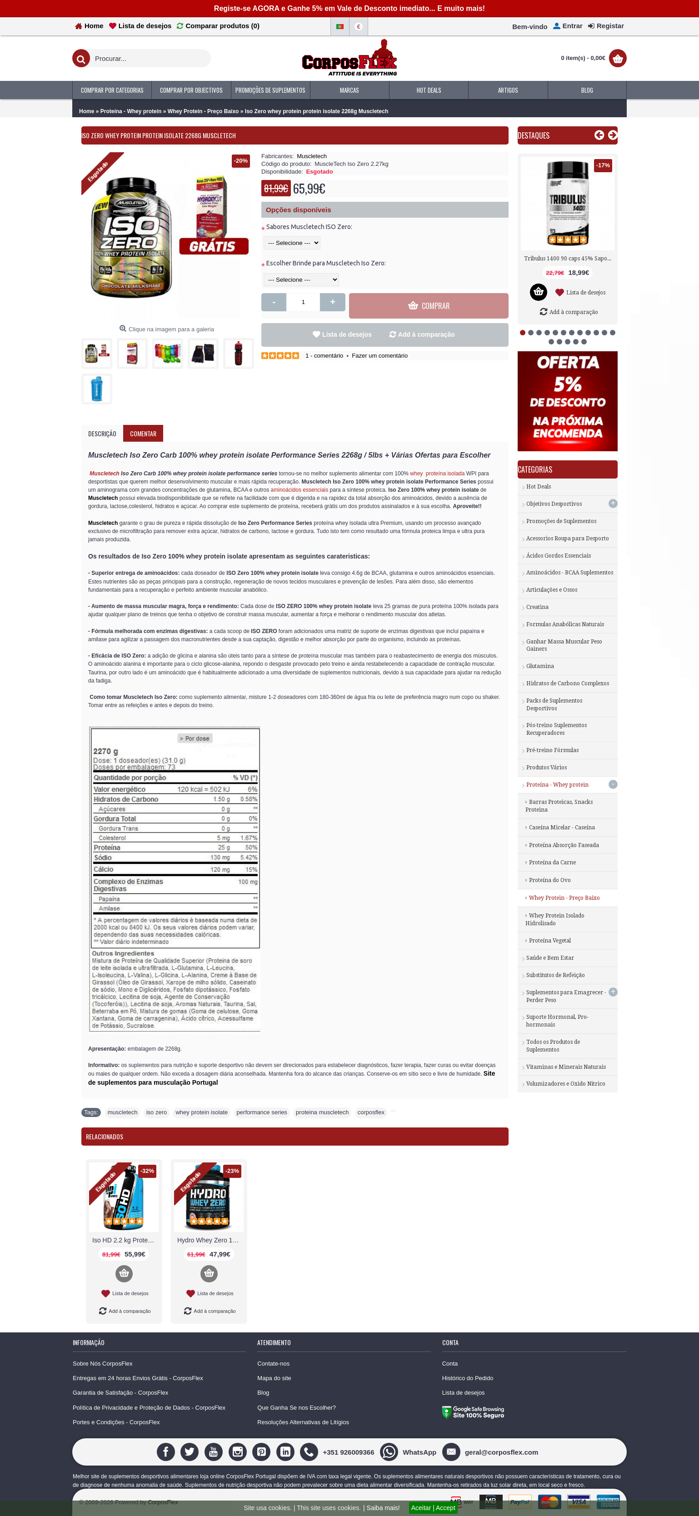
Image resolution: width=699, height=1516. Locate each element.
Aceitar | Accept (433, 1507)
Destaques (533, 135)
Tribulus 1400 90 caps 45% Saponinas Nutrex (569, 258)
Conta (450, 1363)
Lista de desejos (347, 334)
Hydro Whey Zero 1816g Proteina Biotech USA (210, 1240)
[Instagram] (239, 1451)
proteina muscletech (322, 1112)
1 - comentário (324, 355)
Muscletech (312, 156)
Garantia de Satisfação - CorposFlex (120, 1392)
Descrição (102, 433)
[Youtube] (215, 1451)
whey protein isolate (201, 1112)
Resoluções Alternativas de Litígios (303, 1422)
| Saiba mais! (381, 1507)
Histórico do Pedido (468, 1378)
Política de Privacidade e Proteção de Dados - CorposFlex (149, 1407)
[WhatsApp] (409, 1451)
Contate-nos (273, 1363)
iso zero (156, 1112)
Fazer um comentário (380, 355)
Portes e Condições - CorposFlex (116, 1422)
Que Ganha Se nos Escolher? (296, 1407)
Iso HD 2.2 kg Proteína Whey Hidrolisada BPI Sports (125, 1240)
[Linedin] (286, 1451)
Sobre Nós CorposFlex (103, 1363)
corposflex (371, 1112)
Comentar (143, 433)
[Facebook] (167, 1451)
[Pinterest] (262, 1451)
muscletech (123, 1112)
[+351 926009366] (338, 1451)
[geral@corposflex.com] (491, 1451)
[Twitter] (190, 1451)
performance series (262, 1112)
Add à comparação (426, 334)
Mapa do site (274, 1378)
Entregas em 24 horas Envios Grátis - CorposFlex (138, 1378)
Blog (263, 1392)
